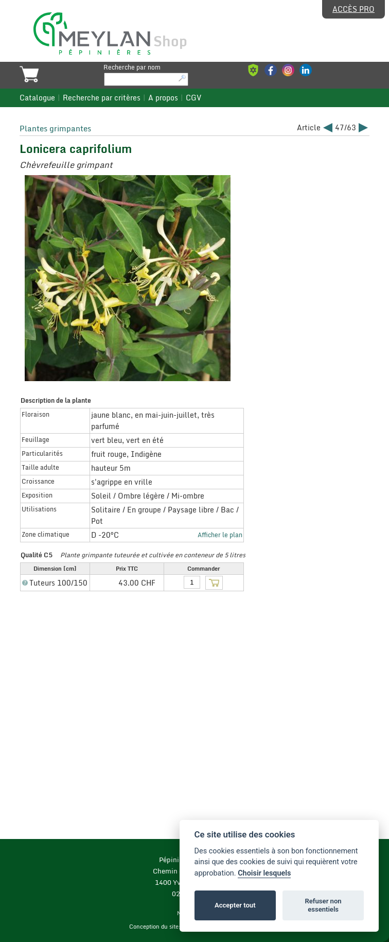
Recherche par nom (132, 67)
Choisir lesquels (264, 873)
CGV (193, 98)
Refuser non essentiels (323, 905)
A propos (163, 98)
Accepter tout (235, 905)
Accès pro (353, 9)
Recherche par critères (101, 98)
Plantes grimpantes (55, 128)
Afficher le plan (220, 534)
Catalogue (37, 98)
